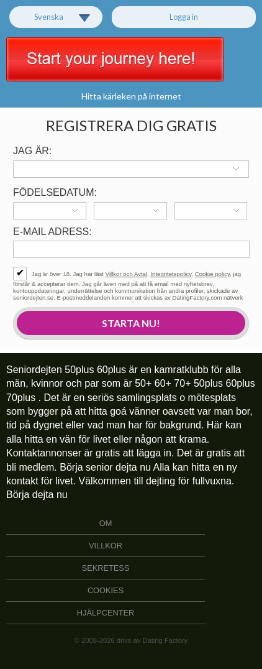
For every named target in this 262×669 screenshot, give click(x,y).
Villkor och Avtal (126, 273)
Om (105, 523)
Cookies (106, 590)
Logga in (183, 17)
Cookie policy (212, 273)
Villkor (105, 545)
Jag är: (32, 150)
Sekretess (106, 568)
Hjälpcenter (105, 612)
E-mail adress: (52, 231)
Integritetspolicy (170, 273)
